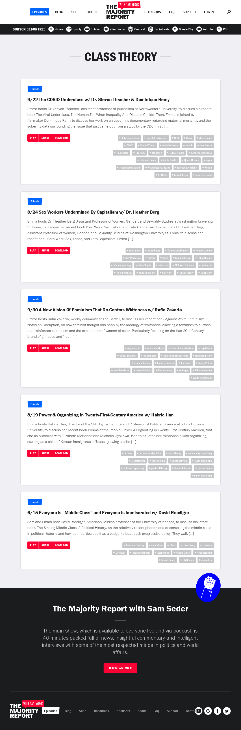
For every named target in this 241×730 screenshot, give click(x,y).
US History (206, 273)
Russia (208, 167)
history (151, 258)
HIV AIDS (140, 153)
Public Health (170, 160)
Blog (59, 11)
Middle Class (183, 553)
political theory (148, 160)
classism (207, 545)
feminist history (203, 355)
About (92, 11)
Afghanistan (133, 348)
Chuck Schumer (127, 355)
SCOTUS (162, 175)
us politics (206, 560)
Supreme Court (203, 175)
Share (45, 138)
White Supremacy (202, 378)
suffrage (183, 370)
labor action (158, 461)
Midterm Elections (184, 265)
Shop (75, 11)
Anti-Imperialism (130, 138)
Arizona (128, 453)
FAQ (172, 11)
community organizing (200, 453)
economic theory (141, 553)
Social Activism (182, 468)
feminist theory (170, 145)
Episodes (39, 11)
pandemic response (201, 153)
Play (33, 138)
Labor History (205, 258)
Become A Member (120, 668)
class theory (205, 138)
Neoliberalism (124, 273)
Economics (163, 553)
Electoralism (138, 461)
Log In (209, 11)
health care (206, 145)
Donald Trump (147, 145)
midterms (207, 265)
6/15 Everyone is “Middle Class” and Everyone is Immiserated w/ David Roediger (108, 512)
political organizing (134, 468)
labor (165, 258)
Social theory (181, 175)
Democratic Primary (178, 250)
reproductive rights (187, 167)
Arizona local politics (150, 453)
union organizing (203, 475)
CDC (176, 138)
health (189, 145)
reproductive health (130, 167)
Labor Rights (144, 265)
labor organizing (122, 265)
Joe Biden (186, 363)
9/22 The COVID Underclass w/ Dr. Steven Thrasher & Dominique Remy (98, 99)
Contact (191, 710)
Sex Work (167, 273)
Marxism (163, 265)
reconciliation (143, 370)
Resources (101, 710)
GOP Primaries (133, 258)
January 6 (157, 153)
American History (135, 545)
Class (189, 138)
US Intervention (203, 370)
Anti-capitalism (155, 348)
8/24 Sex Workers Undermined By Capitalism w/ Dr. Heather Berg (93, 212)
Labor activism (183, 258)
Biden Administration (182, 348)
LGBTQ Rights (176, 153)
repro (209, 160)
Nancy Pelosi (205, 363)
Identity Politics (165, 363)
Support (189, 11)
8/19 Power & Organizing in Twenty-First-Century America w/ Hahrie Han (100, 415)
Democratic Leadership (175, 355)
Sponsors (152, 11)
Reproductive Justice (159, 167)
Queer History (191, 160)
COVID (129, 145)
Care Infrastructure (157, 138)
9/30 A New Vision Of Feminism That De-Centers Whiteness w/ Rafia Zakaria (104, 309)
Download (61, 138)
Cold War (120, 553)
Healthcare (122, 153)
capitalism (134, 250)
